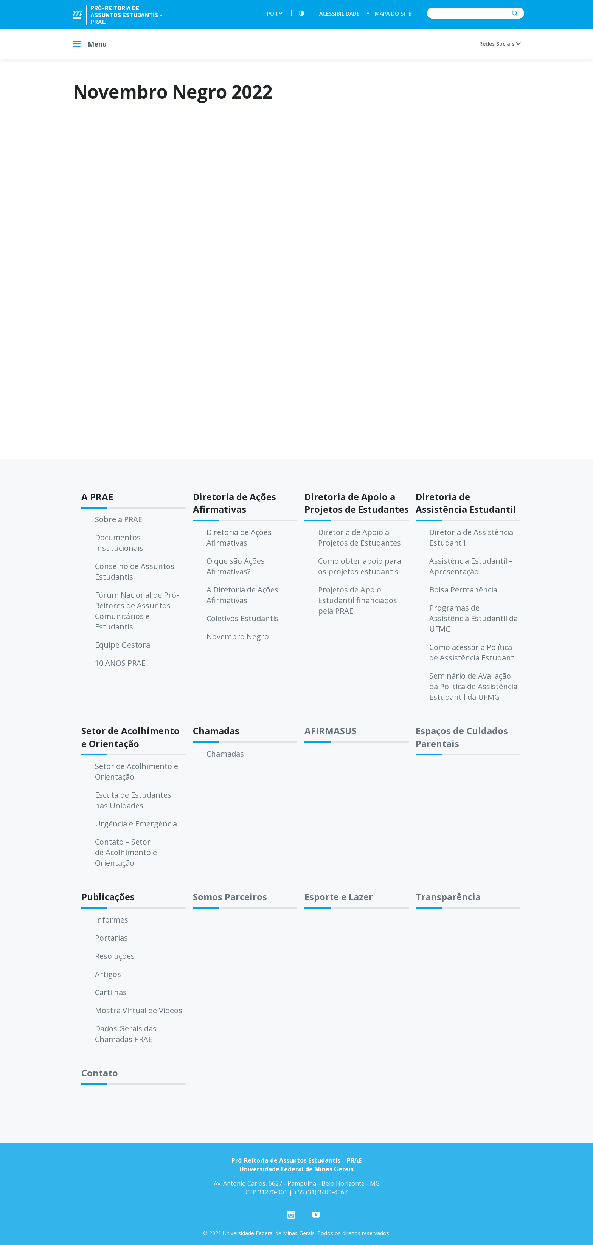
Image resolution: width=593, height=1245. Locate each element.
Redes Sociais (499, 43)
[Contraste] (301, 13)
